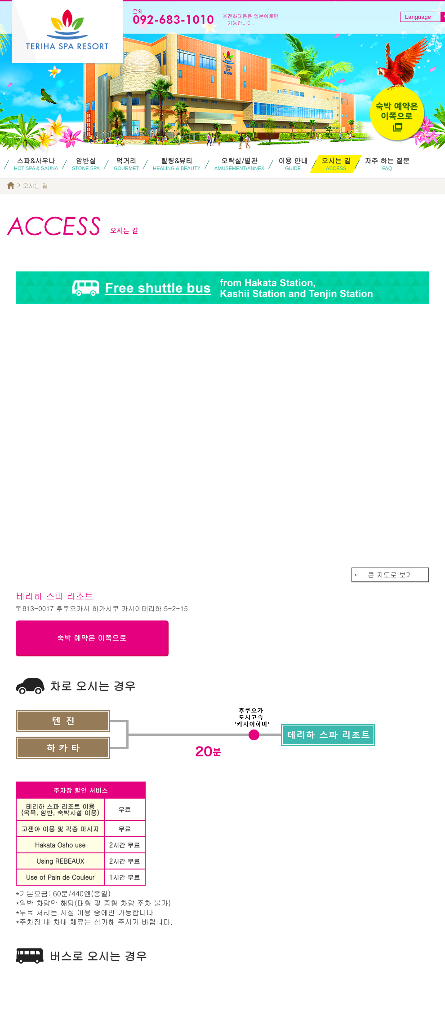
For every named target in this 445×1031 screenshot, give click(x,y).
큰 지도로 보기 (390, 574)
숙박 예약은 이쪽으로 (92, 638)
